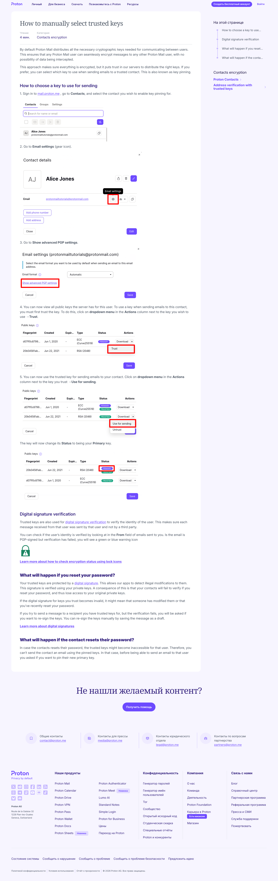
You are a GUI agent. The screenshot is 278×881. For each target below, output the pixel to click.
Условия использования (61, 870)
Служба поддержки (244, 819)
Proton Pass (63, 812)
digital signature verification (85, 522)
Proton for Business (112, 819)
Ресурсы (132, 4)
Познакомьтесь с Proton (105, 4)
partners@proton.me (228, 744)
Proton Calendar (65, 790)
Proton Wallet (64, 819)
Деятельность (197, 797)
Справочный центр (244, 790)
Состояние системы (25, 858)
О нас (191, 783)
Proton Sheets (64, 833)
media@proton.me (110, 740)
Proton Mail (62, 783)
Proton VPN (62, 804)
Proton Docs (63, 826)
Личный (37, 4)
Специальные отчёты (158, 830)
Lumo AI (104, 797)
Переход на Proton (111, 833)
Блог (234, 783)
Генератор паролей (156, 783)
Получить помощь (139, 707)
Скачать (77, 4)
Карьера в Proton (199, 812)
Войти (261, 4)
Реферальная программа (248, 804)
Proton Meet (107, 790)
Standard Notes (109, 804)
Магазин (193, 823)
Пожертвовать (241, 826)
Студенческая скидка (158, 823)
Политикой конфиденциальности (28, 870)
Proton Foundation (199, 804)
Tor (145, 802)
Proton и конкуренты (157, 837)
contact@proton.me (53, 740)
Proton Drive (63, 797)
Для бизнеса (56, 4)
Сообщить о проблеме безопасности (139, 858)
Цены (102, 826)
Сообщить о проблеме (94, 858)
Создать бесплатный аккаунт (231, 4)
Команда (193, 790)
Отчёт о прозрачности (88, 870)
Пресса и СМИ (241, 812)
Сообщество (151, 809)
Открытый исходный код (160, 816)
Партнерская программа (248, 797)
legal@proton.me (167, 744)
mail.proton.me (49, 94)
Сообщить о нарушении (59, 858)
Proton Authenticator (112, 783)
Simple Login (107, 812)
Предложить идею (181, 858)
